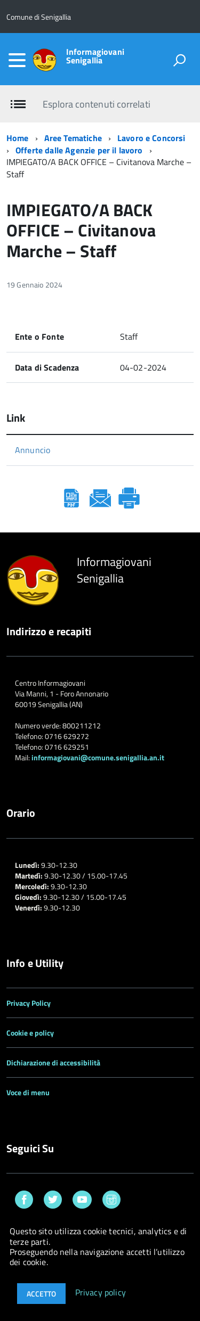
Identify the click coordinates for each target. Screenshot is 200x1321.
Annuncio (32, 450)
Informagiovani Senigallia (95, 55)
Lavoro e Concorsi (151, 138)
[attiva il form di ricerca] (179, 60)
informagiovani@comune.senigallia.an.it (97, 757)
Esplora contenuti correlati (96, 104)
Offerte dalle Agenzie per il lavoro (79, 150)
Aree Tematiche (73, 138)
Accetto (41, 1293)
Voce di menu (28, 1092)
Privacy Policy (28, 1002)
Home (17, 138)
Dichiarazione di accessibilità (53, 1062)
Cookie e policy (30, 1032)
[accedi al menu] (17, 60)
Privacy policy (100, 1292)
